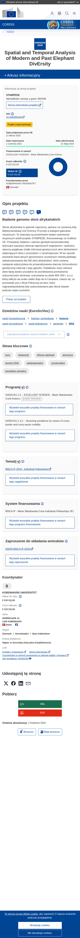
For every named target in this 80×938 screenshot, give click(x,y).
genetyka (58, 323)
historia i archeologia (42, 318)
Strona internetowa (40, 652)
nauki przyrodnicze (12, 323)
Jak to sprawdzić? (67, 2)
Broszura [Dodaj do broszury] (26, 731)
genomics (67, 355)
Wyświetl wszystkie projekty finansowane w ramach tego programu (37, 409)
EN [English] (11, 212)
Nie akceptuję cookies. (40, 933)
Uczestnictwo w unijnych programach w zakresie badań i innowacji (35, 655)
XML (42, 704)
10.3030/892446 (14, 117)
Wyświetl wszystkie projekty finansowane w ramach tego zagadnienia (37, 480)
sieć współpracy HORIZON (16, 658)
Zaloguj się (52, 13)
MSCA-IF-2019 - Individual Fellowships (27, 469)
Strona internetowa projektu (23, 106)
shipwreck (23, 355)
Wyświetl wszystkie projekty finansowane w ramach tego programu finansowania (37, 522)
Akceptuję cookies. (40, 925)
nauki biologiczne (38, 323)
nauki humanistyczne (13, 318)
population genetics (15, 371)
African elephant (46, 355)
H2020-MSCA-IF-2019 (18, 549)
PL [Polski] (39, 212)
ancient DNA (12, 363)
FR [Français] (25, 212)
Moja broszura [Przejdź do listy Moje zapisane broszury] (50, 731)
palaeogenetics (35, 363)
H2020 (10, 32)
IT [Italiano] (32, 212)
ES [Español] (18, 212)
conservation (58, 363)
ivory (7, 355)
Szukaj (67, 13)
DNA (71, 323)
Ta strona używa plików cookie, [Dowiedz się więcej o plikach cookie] (22, 914)
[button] (59, 13)
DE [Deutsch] (4, 212)
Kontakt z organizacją (14, 652)
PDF (42, 713)
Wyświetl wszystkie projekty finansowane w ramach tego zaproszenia (37, 560)
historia (63, 318)
